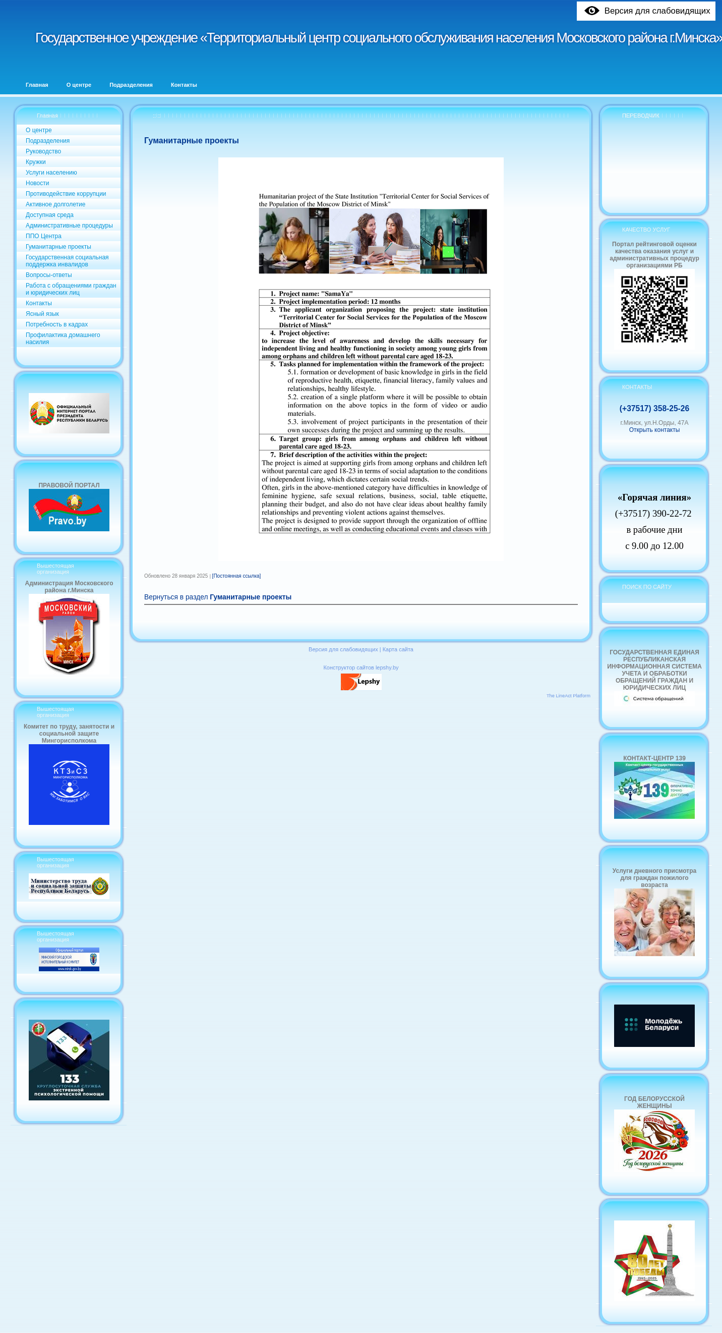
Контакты (39, 303)
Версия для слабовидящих (343, 649)
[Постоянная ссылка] (236, 576)
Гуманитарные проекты (58, 246)
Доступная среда (50, 214)
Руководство (43, 151)
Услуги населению (51, 172)
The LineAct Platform (568, 695)
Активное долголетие (55, 204)
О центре (39, 130)
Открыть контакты (654, 429)
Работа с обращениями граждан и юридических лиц (71, 289)
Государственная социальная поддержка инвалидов (67, 261)
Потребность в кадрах (57, 324)
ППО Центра (44, 236)
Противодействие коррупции (66, 193)
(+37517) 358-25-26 (654, 408)
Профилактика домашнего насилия (63, 338)
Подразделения (48, 140)
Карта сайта (398, 649)
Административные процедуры (69, 225)
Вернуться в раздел (217, 597)
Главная (47, 116)
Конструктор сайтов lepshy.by (360, 667)
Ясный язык (42, 313)
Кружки (36, 161)
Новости (37, 183)
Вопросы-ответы (49, 275)
